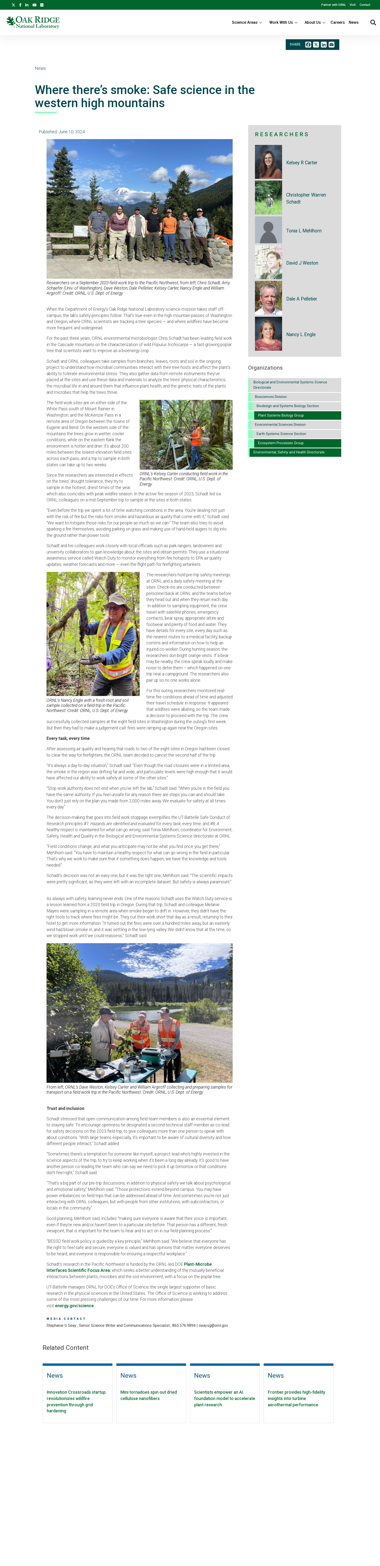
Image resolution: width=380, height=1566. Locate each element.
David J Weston (302, 263)
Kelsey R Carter (301, 163)
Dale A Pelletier (301, 299)
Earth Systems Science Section (281, 434)
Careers (338, 22)
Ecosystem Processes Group (281, 443)
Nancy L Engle (301, 334)
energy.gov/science (74, 1305)
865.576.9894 (184, 1325)
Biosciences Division (271, 397)
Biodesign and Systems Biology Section (288, 406)
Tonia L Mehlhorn (304, 231)
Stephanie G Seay (62, 1325)
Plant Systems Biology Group (281, 415)
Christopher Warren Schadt (306, 198)
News (354, 22)
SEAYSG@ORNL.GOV (213, 1325)
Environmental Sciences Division (280, 425)
